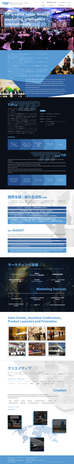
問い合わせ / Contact (71, 22)
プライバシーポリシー (12, 461)
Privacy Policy (29, 461)
